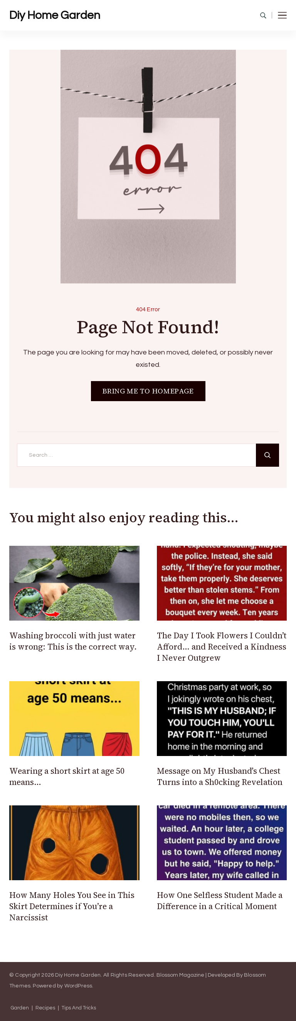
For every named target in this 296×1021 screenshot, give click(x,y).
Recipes (45, 1008)
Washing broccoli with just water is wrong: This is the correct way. (73, 641)
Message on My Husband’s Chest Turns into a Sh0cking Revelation (220, 776)
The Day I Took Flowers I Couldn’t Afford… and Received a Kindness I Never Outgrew (221, 647)
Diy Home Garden (54, 15)
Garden (20, 1008)
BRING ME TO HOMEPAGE (148, 391)
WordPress (78, 986)
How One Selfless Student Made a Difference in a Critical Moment (220, 900)
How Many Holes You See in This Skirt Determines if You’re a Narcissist (72, 906)
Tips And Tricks (79, 1008)
